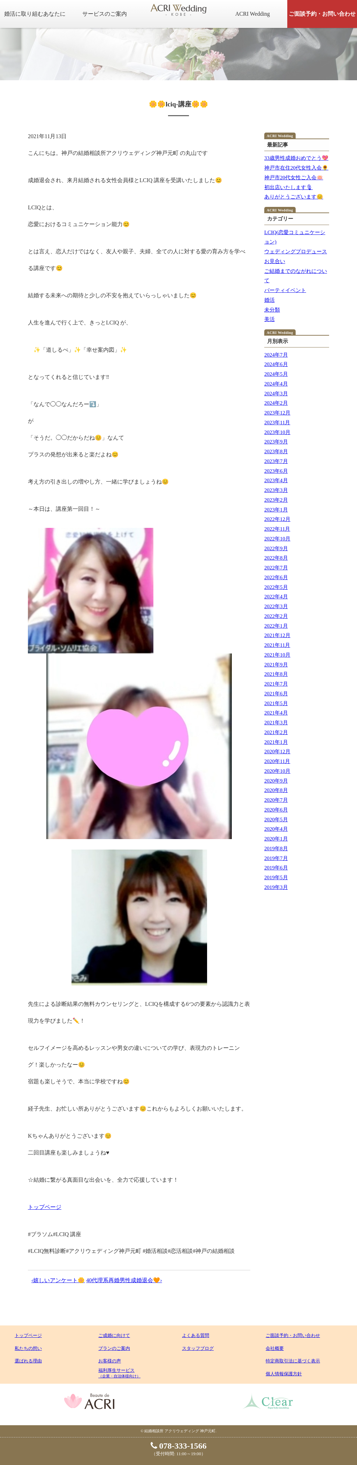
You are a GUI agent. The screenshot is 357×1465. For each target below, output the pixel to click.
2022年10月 (277, 538)
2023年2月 (276, 500)
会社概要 (275, 1348)
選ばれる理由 (28, 1360)
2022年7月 (276, 567)
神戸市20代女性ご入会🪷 (293, 177)
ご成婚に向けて (114, 1335)
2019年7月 (276, 858)
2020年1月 (276, 839)
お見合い (274, 261)
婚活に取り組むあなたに (35, 14)
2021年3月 (276, 722)
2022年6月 (276, 577)
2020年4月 (276, 829)
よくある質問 (195, 1335)
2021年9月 (276, 664)
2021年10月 (277, 655)
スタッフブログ (198, 1348)
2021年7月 (276, 684)
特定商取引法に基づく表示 (293, 1360)
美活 (269, 319)
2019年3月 (276, 887)
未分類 (272, 310)
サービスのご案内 (104, 14)
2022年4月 (276, 596)
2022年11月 (277, 529)
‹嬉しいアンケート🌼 (58, 1280)
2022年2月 (276, 616)
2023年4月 (276, 480)
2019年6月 (276, 867)
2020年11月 (277, 761)
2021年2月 (276, 732)
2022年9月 (276, 548)
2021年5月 (276, 703)
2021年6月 (276, 693)
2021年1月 (276, 742)
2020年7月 (276, 800)
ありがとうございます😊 (293, 197)
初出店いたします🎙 (288, 187)
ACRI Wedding (252, 14)
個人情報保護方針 (284, 1373)
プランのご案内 (114, 1348)
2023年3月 (276, 490)
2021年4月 (276, 713)
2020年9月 (276, 781)
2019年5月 (276, 877)
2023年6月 (276, 471)
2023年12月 (277, 413)
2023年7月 (276, 461)
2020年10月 (277, 771)
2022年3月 (276, 606)
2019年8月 (276, 848)
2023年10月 (277, 432)
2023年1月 (276, 510)
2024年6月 (276, 364)
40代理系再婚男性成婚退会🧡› (124, 1280)
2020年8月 (276, 790)
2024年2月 (276, 403)
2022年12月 (277, 519)
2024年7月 (276, 355)
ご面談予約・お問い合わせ (322, 14)
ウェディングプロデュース (295, 251)
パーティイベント (285, 290)
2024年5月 (276, 374)
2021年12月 (277, 635)
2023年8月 (276, 451)
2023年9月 (276, 441)
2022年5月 (276, 587)
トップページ (44, 1207)
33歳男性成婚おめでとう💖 (296, 158)
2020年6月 (276, 810)
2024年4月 (276, 384)
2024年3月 (276, 393)
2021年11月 (277, 645)
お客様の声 (109, 1360)
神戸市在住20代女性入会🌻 (296, 168)
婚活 (269, 300)
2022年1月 (276, 626)
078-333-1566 (179, 1445)
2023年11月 (277, 422)
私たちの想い (28, 1348)
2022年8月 (276, 558)
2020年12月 (277, 751)
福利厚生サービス (119, 1373)
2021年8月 (276, 674)
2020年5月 (276, 819)
